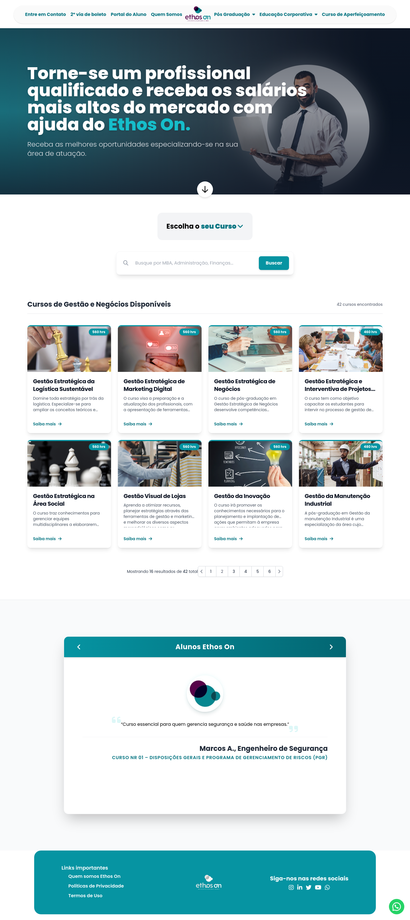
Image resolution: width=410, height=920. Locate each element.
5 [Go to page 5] (257, 571)
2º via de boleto (88, 14)
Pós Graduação (232, 14)
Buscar (274, 263)
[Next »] (279, 571)
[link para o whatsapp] (327, 888)
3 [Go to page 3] (234, 571)
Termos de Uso (85, 895)
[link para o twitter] (308, 888)
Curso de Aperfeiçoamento (353, 14)
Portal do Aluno (128, 14)
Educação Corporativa (286, 14)
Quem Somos (166, 14)
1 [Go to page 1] (211, 571)
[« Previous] (202, 571)
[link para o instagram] (291, 888)
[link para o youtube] (318, 888)
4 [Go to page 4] (245, 571)
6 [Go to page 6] (269, 571)
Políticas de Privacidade (96, 886)
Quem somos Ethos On (94, 876)
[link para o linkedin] (299, 888)
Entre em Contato (45, 14)
